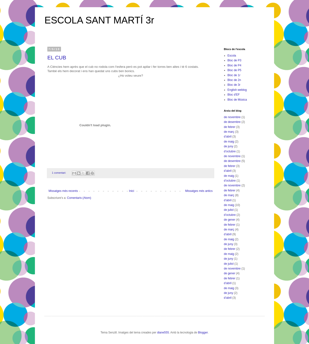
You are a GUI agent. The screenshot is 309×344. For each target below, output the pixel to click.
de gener (229, 219)
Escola (231, 55)
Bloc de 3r (233, 84)
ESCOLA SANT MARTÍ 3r (99, 20)
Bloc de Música (237, 99)
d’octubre (230, 151)
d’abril (228, 136)
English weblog (237, 90)
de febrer (229, 127)
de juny (228, 146)
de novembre (232, 117)
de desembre (232, 122)
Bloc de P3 (234, 60)
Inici (131, 191)
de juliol (229, 210)
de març (229, 131)
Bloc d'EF (233, 94)
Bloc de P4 (234, 65)
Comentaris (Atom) (79, 198)
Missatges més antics (199, 191)
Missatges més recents (63, 191)
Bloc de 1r (233, 75)
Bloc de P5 (234, 70)
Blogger (203, 332)
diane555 (163, 332)
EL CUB (56, 58)
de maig (229, 141)
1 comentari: (59, 172)
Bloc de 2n (234, 80)
